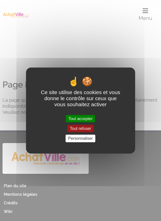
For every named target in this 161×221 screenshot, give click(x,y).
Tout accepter (80, 119)
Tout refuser (80, 128)
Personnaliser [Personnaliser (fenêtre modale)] (80, 138)
